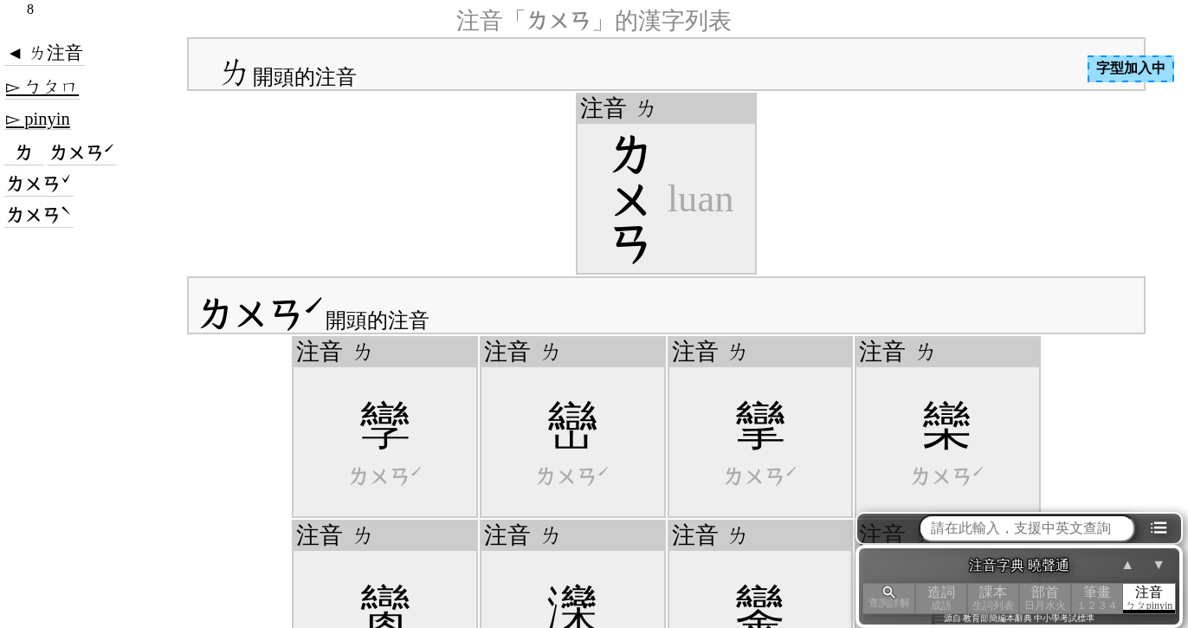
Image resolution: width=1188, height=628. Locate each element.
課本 (993, 598)
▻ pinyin (38, 118)
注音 (1149, 598)
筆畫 (1097, 598)
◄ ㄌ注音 (44, 52)
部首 (1045, 598)
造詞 (941, 598)
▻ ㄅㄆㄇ (42, 86)
